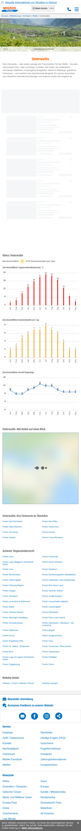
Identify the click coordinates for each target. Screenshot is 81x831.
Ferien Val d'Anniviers (12, 521)
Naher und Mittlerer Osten (17, 797)
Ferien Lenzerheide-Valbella (55, 601)
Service (7, 726)
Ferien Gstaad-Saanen (13, 612)
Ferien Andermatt (50, 556)
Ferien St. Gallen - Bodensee (16, 646)
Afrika (6, 781)
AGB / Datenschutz (13, 738)
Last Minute (9, 818)
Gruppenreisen (49, 764)
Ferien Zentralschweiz (13, 623)
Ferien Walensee (10, 630)
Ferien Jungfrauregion (52, 596)
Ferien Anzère (48, 532)
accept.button (77, 823)
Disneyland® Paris (51, 802)
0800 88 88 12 (69, 9)
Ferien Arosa (8, 635)
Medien (7, 764)
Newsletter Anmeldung (20, 699)
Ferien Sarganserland (52, 635)
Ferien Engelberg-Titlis (13, 641)
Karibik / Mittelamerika (53, 792)
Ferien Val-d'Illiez (50, 521)
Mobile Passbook (12, 759)
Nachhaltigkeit (11, 748)
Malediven (46, 808)
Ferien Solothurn (49, 569)
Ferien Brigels (48, 630)
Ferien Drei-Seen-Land (52, 585)
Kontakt (7, 743)
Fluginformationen (51, 748)
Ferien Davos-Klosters (52, 562)
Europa (4, 16)
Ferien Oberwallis (50, 612)
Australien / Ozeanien (15, 786)
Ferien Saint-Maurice (12, 527)
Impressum (9, 754)
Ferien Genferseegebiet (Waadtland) (59, 574)
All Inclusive (47, 813)
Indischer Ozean (12, 792)
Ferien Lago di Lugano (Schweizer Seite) (18, 658)
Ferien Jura (8, 569)
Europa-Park (10, 802)
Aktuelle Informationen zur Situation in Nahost (31, 2)
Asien (44, 781)
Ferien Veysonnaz (50, 527)
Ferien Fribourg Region (13, 585)
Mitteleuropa (15, 16)
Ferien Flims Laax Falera (53, 617)
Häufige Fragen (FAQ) (53, 738)
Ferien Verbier (9, 537)
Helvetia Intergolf (50, 683)
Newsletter (47, 732)
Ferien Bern (8, 651)
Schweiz (27, 16)
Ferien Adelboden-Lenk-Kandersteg (58, 580)
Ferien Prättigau (49, 657)
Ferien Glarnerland (50, 651)
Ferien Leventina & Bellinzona (16, 601)
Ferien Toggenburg (11, 664)
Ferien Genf (8, 556)
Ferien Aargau (9, 590)
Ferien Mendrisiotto (11, 574)
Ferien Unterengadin (51, 607)
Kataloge (8, 732)
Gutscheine (47, 743)
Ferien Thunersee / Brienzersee (56, 646)
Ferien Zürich (48, 664)
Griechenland (10, 813)
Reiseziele (8, 775)
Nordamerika (48, 797)
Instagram (46, 754)
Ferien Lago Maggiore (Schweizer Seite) (18, 563)
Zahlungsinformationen (54, 759)
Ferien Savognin (10, 596)
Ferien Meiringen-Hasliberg (15, 617)
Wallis (35, 16)
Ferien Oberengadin (12, 580)
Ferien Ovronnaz (10, 532)
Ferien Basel (8, 607)
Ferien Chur (47, 641)
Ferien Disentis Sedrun (52, 590)
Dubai (6, 808)
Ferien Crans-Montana (52, 537)
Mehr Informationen (32, 828)
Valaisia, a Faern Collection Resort (18, 683)
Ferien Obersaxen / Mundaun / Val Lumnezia (58, 624)
